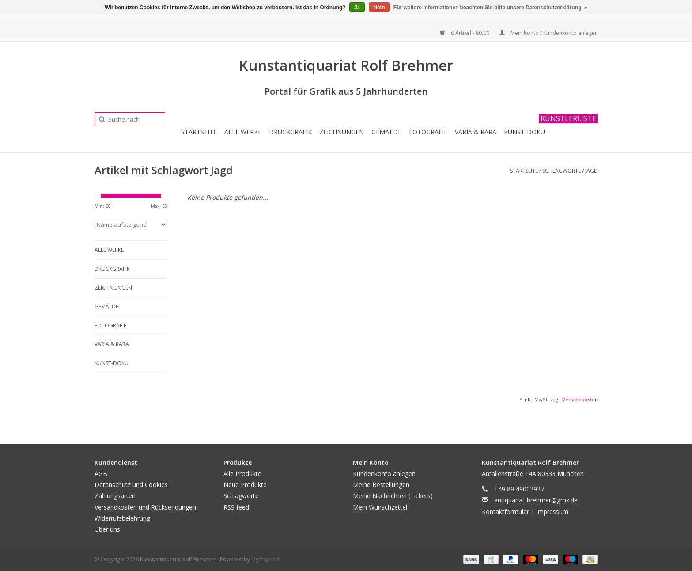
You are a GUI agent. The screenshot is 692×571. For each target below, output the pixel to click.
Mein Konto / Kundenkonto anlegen (548, 33)
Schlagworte (561, 171)
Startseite (199, 132)
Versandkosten (580, 399)
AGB (101, 473)
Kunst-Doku (524, 132)
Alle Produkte (242, 473)
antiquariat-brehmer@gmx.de (536, 500)
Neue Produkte (245, 484)
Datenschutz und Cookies (131, 484)
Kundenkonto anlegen (384, 473)
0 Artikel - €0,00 (465, 33)
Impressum (552, 511)
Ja (357, 7)
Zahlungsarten (115, 495)
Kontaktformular (505, 511)
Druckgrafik (290, 132)
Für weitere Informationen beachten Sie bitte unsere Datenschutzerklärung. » (490, 7)
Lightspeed (265, 559)
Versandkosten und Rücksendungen (145, 507)
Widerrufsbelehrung (122, 518)
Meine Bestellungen (381, 484)
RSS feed (236, 507)
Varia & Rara (475, 132)
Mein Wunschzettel (380, 507)
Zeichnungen (341, 132)
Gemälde (386, 132)
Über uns (107, 529)
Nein (379, 7)
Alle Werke (242, 132)
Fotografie (428, 132)
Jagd (591, 171)
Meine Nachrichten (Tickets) (393, 495)
